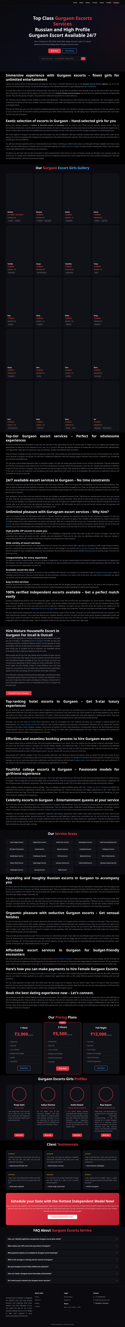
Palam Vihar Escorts (16, 863)
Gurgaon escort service (82, 760)
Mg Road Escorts (85, 856)
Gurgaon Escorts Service (92, 84)
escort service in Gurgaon (85, 548)
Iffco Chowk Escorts (108, 856)
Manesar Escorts (62, 849)
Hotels (102, 3)
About (81, 3)
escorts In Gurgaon (72, 146)
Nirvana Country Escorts (108, 863)
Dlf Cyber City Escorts (17, 849)
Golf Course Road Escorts (108, 842)
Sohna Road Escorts (85, 863)
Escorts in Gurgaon (36, 641)
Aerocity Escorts (39, 870)
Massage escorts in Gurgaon (47, 973)
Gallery (88, 3)
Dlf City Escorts (62, 856)
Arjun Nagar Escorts (16, 842)
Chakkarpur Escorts (39, 856)
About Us (38, 1300)
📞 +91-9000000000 (99, 1297)
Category (116, 3)
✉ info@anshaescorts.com (101, 1300)
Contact (94, 3)
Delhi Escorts (62, 870)
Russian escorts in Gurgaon (21, 889)
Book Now (54, 51)
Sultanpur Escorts (108, 849)
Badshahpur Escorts (16, 856)
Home (75, 3)
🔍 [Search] (83, 58)
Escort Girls (68, 167)
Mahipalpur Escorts (16, 870)
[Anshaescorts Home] (17, 2)
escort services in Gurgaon (62, 959)
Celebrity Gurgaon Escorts (54, 810)
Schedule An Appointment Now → (62, 1217)
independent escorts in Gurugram (42, 608)
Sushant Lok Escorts (62, 863)
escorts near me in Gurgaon (47, 447)
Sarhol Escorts (39, 849)
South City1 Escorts (62, 842)
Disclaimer (67, 1300)
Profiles (108, 3)
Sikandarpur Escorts (85, 842)
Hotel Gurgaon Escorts (28, 724)
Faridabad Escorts (85, 849)
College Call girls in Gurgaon (97, 787)
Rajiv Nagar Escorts (39, 863)
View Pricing (69, 51)
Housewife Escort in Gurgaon (19, 693)
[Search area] (62, 58)
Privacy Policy (68, 1297)
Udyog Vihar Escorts (39, 842)
